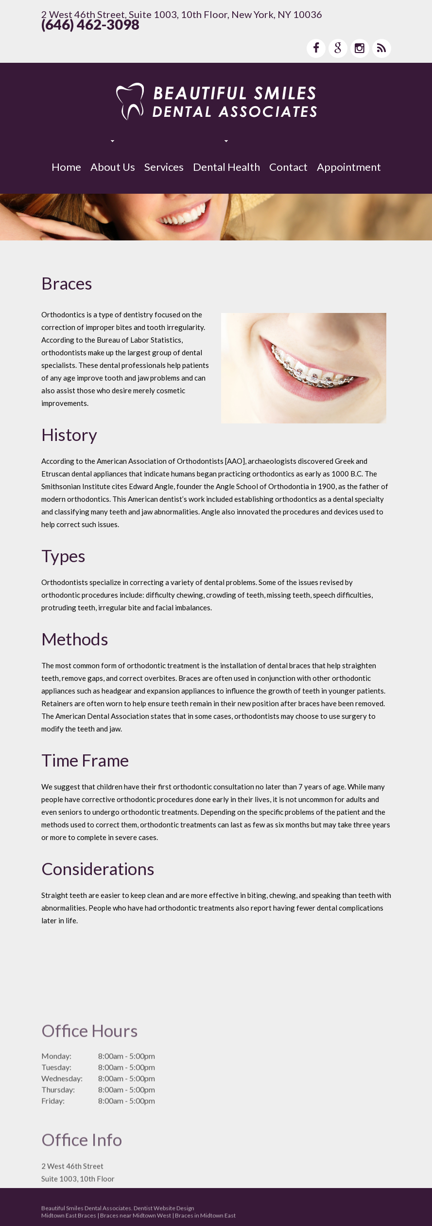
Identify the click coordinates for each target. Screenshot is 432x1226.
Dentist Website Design (164, 1210)
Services (164, 166)
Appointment (349, 166)
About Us (112, 166)
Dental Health (226, 166)
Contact (288, 166)
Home (66, 166)
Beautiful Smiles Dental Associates (86, 1210)
